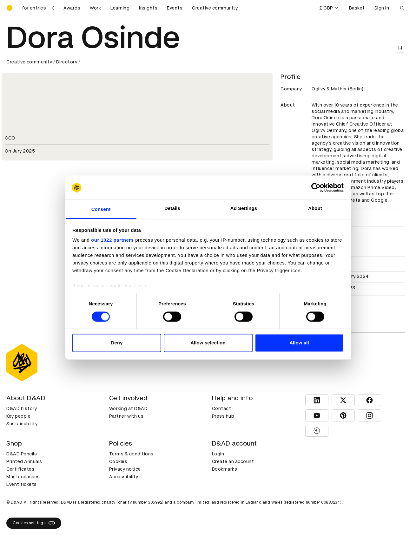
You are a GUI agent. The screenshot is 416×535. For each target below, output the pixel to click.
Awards (71, 7)
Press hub (223, 416)
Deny (116, 343)
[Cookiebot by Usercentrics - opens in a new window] (316, 187)
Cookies (118, 461)
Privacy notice (125, 469)
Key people (18, 416)
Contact (221, 408)
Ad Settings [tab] (243, 208)
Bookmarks (224, 469)
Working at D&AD (128, 408)
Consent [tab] (101, 209)
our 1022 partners (112, 240)
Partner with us (126, 416)
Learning (119, 7)
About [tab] (315, 208)
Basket (357, 7)
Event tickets (21, 484)
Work (95, 7)
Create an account (233, 461)
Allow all (299, 343)
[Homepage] (9, 8)
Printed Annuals (24, 461)
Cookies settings (34, 523)
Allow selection (208, 343)
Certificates (20, 469)
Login (218, 453)
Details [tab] (172, 208)
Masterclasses (23, 476)
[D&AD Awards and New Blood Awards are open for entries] (38, 8)
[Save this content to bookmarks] (400, 47)
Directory (66, 61)
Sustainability (21, 423)
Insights (148, 7)
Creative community (215, 7)
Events (174, 7)
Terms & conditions (131, 453)
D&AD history (21, 408)
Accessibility (123, 476)
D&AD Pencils (21, 453)
